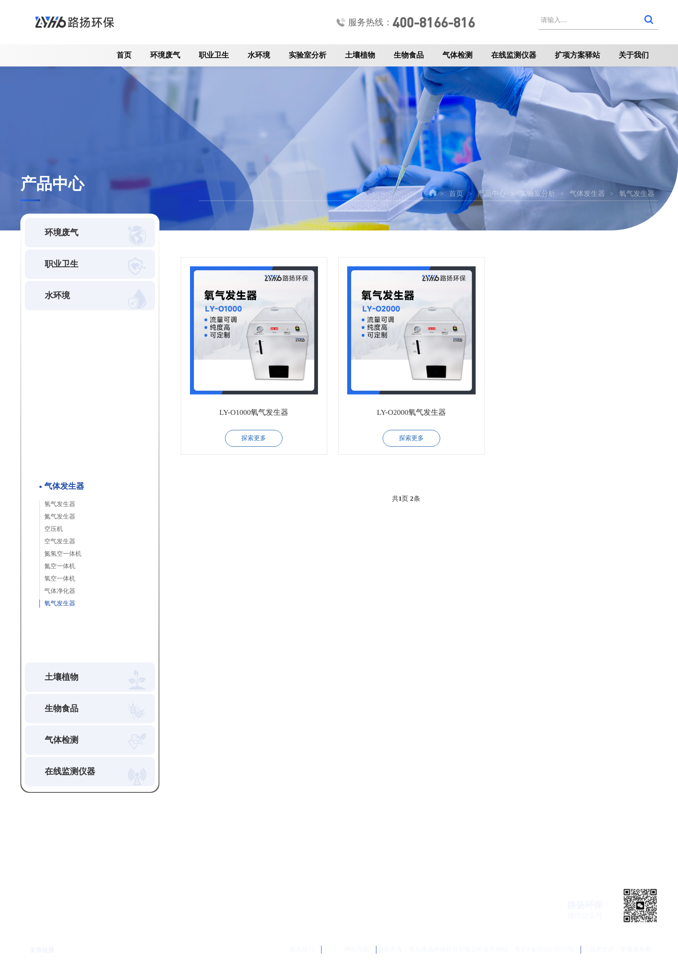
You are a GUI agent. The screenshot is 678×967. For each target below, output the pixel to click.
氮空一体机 (59, 566)
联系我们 (291, 949)
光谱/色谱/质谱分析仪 (75, 392)
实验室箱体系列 (66, 373)
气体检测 (457, 55)
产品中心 (491, 193)
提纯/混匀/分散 (65, 429)
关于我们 (634, 55)
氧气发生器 (637, 193)
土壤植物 (360, 55)
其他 (48, 639)
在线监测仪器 (513, 55)
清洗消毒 (56, 410)
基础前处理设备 (66, 355)
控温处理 (56, 448)
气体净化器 (59, 591)
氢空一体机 (59, 578)
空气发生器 (59, 541)
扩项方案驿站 (577, 55)
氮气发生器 (59, 516)
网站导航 (349, 949)
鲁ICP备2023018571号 (544, 949)
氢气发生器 (59, 504)
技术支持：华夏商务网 (620, 949)
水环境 (259, 55)
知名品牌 (56, 621)
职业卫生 (214, 55)
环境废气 (165, 55)
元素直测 (56, 466)
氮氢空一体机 (62, 553)
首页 (124, 55)
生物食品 (409, 55)
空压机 (53, 529)
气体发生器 (587, 193)
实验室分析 (307, 55)
